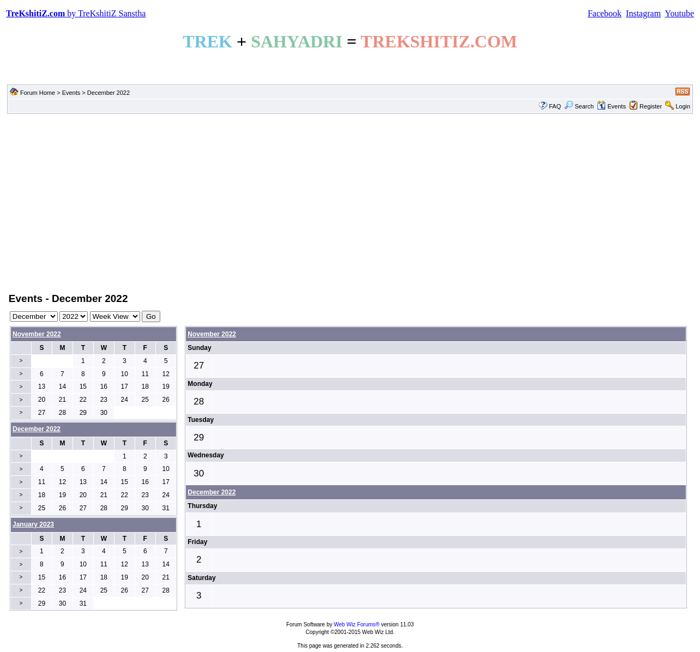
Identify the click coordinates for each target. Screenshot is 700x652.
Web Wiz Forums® (356, 624)
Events (71, 92)
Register (650, 106)
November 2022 (37, 334)
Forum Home (37, 92)
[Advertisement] (350, 202)
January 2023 (33, 524)
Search (579, 106)
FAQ (555, 106)
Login (682, 106)
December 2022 (212, 492)
